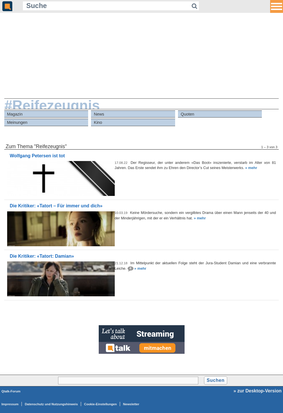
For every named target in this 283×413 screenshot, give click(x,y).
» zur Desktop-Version (257, 390)
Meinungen (17, 122)
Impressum (10, 404)
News (99, 114)
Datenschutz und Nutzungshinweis (51, 404)
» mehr (251, 168)
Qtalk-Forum (11, 391)
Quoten (187, 114)
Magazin (15, 114)
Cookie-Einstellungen (100, 404)
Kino (98, 122)
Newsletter (131, 404)
